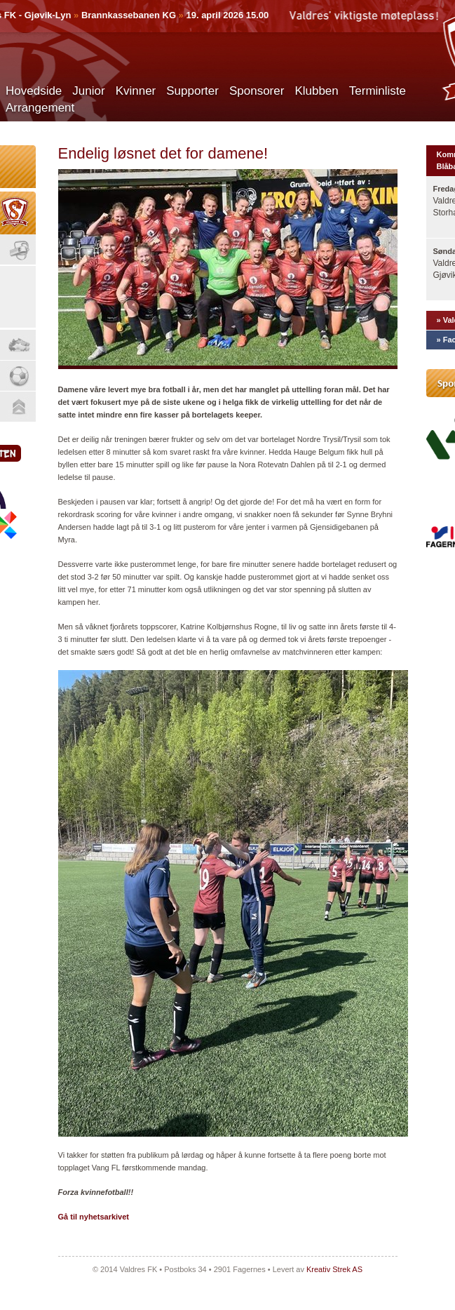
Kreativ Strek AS (334, 1269)
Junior (88, 91)
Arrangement (40, 107)
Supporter (192, 91)
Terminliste (377, 91)
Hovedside (34, 91)
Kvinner (136, 91)
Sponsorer (256, 91)
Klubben (316, 91)
